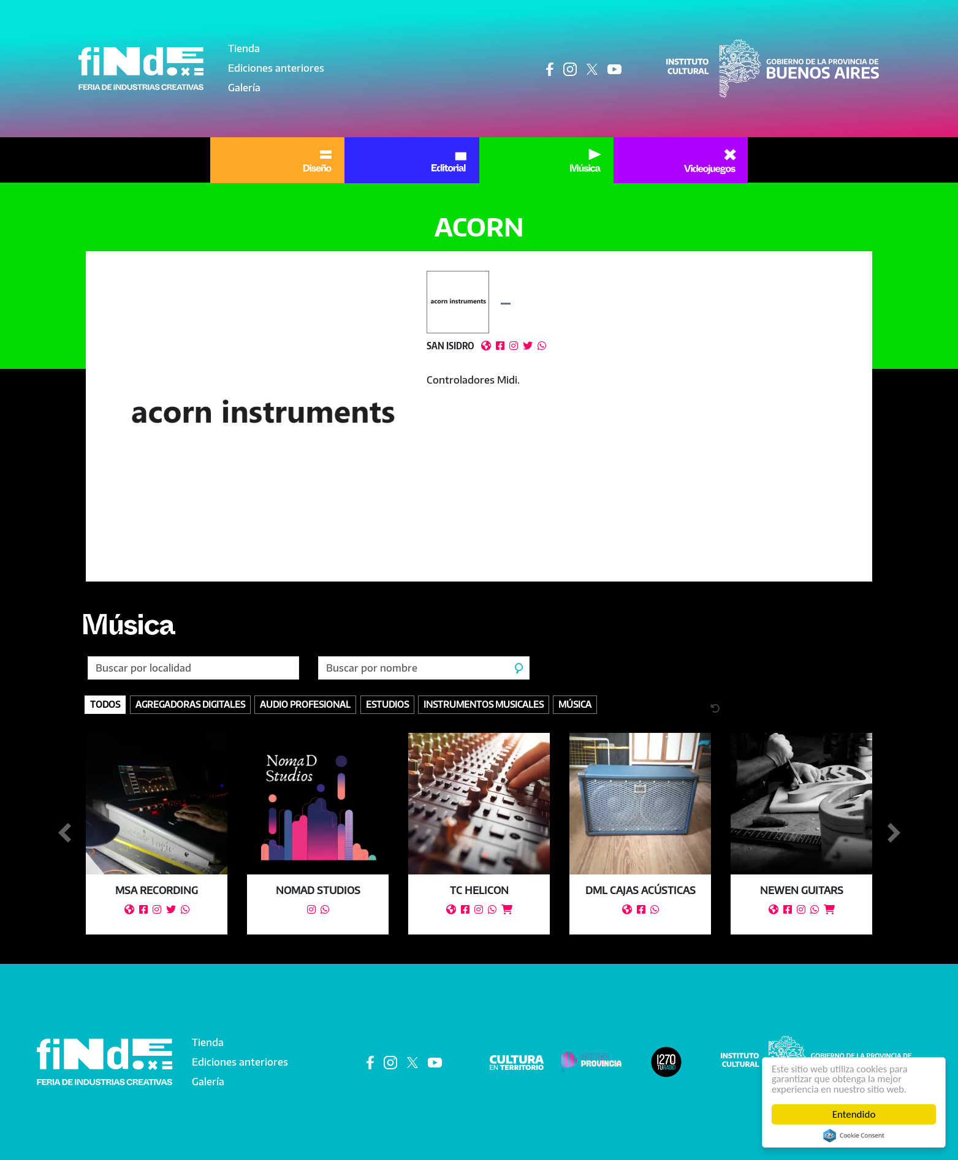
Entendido (854, 1114)
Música (129, 630)
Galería (244, 88)
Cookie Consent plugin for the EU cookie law (853, 1135)
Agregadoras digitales (190, 704)
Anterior (64, 833)
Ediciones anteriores (276, 68)
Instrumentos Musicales (484, 704)
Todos (105, 704)
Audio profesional (305, 704)
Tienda (244, 48)
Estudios (387, 704)
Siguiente (894, 833)
